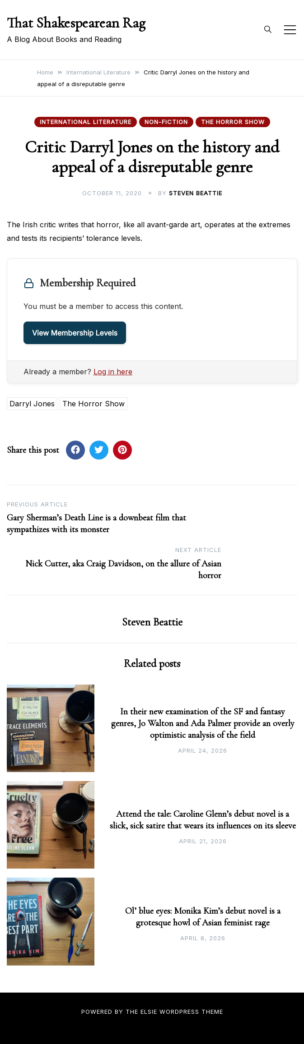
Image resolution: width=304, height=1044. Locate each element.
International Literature (85, 121)
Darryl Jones (32, 403)
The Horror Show (233, 121)
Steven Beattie (195, 193)
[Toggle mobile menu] (290, 30)
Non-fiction (166, 121)
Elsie (148, 1011)
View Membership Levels (74, 332)
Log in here (113, 371)
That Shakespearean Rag (76, 23)
